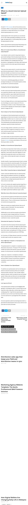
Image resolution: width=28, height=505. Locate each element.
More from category (9, 332)
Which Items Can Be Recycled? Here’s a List (21, 319)
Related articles (8, 326)
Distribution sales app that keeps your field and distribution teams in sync (12, 359)
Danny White (3, 15)
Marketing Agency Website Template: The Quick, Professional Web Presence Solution (12, 388)
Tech (2, 7)
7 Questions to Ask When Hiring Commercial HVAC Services (6, 319)
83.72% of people (9, 26)
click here (7, 140)
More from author (8, 329)
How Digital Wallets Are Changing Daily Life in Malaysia (13, 498)
